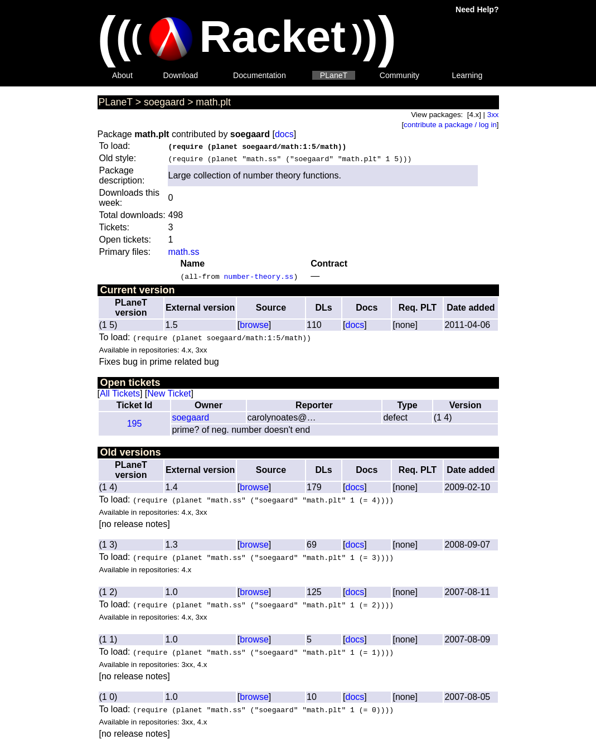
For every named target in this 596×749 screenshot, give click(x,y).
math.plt (213, 102)
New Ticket (169, 393)
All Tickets (120, 393)
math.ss (184, 252)
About (122, 75)
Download (180, 75)
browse (254, 325)
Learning (467, 75)
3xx (493, 114)
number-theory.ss (259, 276)
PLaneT (333, 75)
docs (284, 134)
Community (399, 75)
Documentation (259, 75)
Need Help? (477, 9)
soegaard (164, 102)
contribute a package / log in (450, 124)
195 (134, 423)
